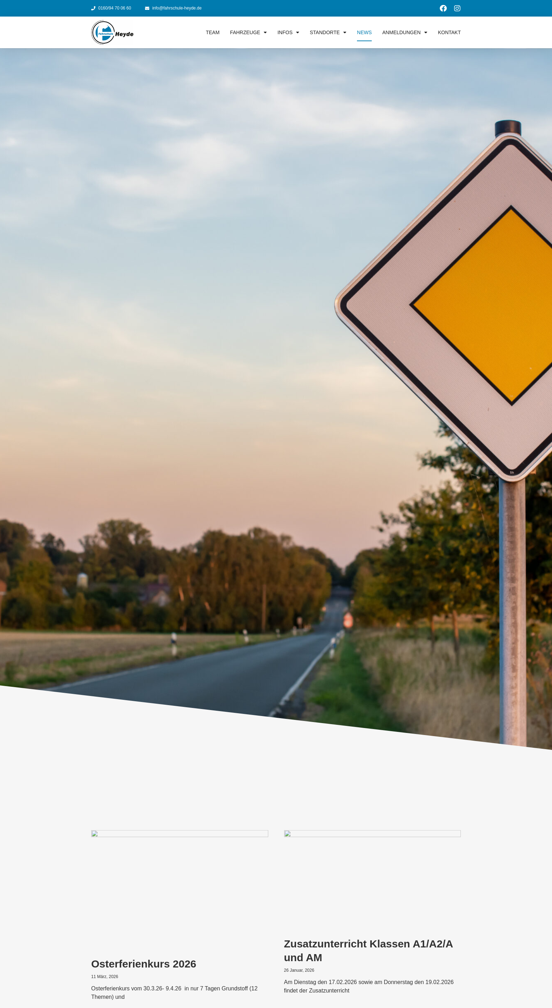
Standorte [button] (328, 32)
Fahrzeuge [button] (248, 32)
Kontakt (449, 32)
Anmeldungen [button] (404, 32)
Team (213, 32)
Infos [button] (288, 32)
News (364, 32)
